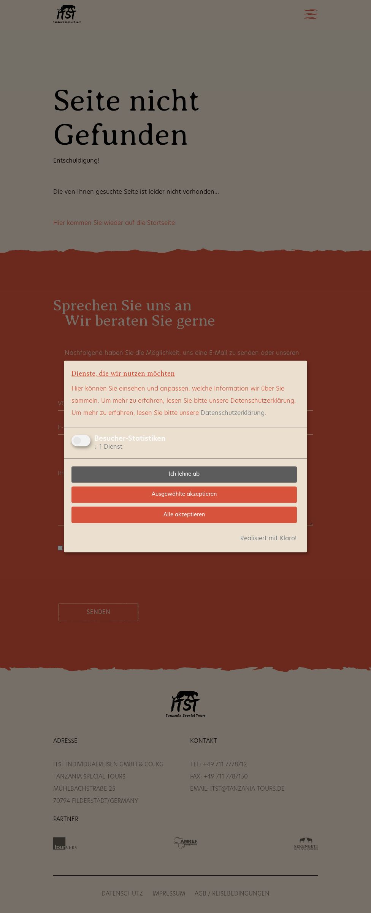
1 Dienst (108, 447)
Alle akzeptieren (184, 514)
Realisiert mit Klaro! (268, 539)
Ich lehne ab (184, 474)
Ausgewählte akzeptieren (184, 494)
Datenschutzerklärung (233, 413)
